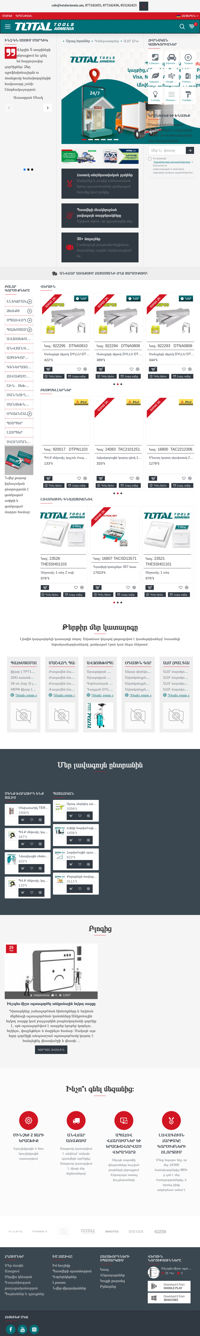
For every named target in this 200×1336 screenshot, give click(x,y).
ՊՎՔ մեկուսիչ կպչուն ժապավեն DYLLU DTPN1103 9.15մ (33, 823)
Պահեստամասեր (24, 606)
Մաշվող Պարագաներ (62, 606)
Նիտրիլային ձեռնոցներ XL (167, 401)
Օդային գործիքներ (138, 606)
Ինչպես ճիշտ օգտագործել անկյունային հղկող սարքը (51, 947)
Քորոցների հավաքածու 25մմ (82, 819)
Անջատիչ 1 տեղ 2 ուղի (60, 515)
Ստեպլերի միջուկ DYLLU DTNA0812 (171, 297)
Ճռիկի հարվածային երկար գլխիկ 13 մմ (82, 771)
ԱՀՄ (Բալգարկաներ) (176, 606)
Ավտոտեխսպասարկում (100, 606)
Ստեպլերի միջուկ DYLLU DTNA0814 (119, 297)
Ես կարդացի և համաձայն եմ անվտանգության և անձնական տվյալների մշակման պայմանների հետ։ (170, 165)
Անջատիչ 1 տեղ (160, 515)
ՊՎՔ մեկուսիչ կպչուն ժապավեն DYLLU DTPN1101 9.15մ (119, 401)
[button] (9, 107)
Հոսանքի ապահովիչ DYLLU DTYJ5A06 (66, 297)
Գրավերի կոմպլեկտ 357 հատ (117, 510)
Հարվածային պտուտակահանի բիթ (82, 795)
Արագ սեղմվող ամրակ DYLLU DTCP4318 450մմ (82, 747)
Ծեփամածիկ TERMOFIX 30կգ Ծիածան (66, 406)
